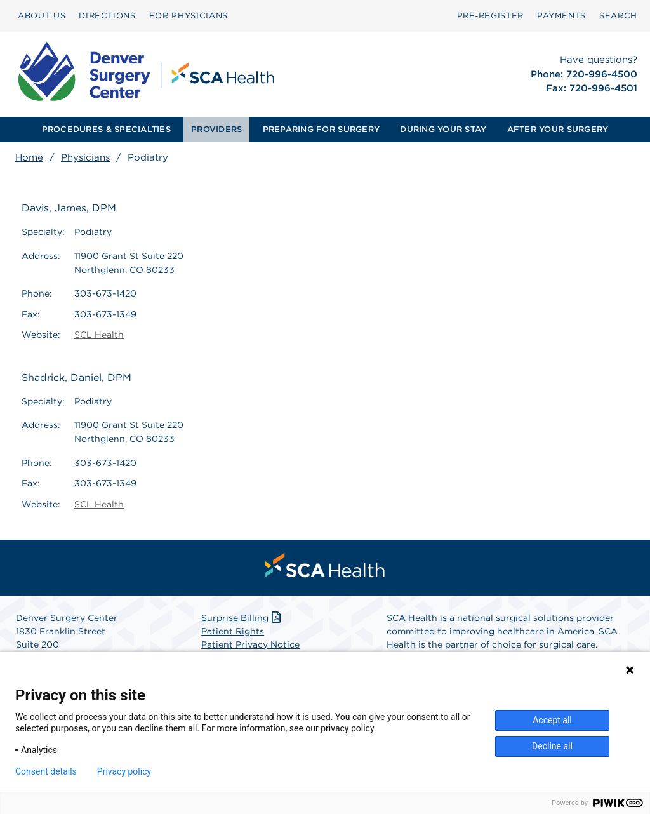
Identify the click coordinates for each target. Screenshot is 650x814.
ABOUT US (41, 15)
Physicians (85, 157)
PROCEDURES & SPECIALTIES (106, 129)
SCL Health (99, 335)
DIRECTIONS (107, 15)
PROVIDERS (216, 129)
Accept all (552, 720)
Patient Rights (232, 631)
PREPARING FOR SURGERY (321, 129)
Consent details (46, 771)
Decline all (552, 746)
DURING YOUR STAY (443, 129)
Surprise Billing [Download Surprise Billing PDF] (242, 618)
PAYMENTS (561, 15)
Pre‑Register (490, 15)
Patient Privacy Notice (250, 644)
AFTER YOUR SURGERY (558, 129)
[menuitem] (41, 16)
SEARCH (618, 15)
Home (29, 157)
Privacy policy (124, 771)
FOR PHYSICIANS (188, 15)
